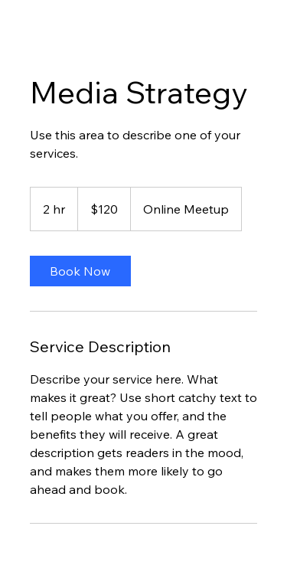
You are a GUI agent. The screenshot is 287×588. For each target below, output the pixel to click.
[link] (80, 271)
